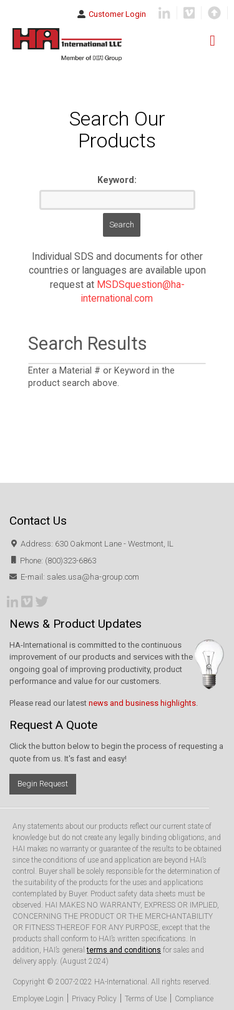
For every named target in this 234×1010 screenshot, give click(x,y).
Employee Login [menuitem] (38, 998)
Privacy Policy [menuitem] (94, 998)
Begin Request (42, 783)
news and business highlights (142, 703)
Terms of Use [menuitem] (146, 998)
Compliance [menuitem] (194, 998)
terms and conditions (124, 950)
